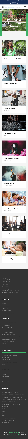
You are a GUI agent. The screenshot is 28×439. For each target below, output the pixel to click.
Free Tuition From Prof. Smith (12, 209)
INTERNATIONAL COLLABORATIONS (11, 418)
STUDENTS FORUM (6, 310)
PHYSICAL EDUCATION (7, 332)
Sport (5, 135)
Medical (5, 85)
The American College (13, 432)
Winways (14, 436)
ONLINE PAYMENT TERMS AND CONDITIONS (13, 395)
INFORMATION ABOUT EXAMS (9, 355)
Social (23, 36)
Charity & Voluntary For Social (12, 58)
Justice (16, 36)
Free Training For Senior (10, 133)
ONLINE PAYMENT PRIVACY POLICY (10, 402)
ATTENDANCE (5, 357)
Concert (6, 185)
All (4, 36)
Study (5, 210)
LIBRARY (4, 344)
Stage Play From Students (11, 158)
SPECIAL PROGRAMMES (8, 313)
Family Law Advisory (9, 108)
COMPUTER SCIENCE (7, 330)
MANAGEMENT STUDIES (8, 341)
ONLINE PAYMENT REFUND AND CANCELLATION (14, 399)
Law (9, 110)
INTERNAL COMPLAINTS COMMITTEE (11, 392)
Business (6, 235)
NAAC (3, 413)
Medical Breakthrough (10, 83)
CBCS (3, 409)
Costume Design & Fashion (9, 339)
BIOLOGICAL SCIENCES (7, 327)
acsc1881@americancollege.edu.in (10, 292)
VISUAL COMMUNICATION (8, 334)
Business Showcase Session (12, 234)
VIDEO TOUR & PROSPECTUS (9, 379)
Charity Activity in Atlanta (11, 259)
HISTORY (4, 304)
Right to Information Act (14, 434)
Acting (5, 160)
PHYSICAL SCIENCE (6, 325)
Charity (9, 36)
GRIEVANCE (5, 406)
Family (5, 110)
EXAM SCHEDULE (6, 360)
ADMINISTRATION (6, 306)
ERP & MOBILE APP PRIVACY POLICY (11, 404)
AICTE (3, 411)
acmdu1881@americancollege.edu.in (10, 290)
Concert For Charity (9, 183)
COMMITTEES (5, 308)
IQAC (3, 416)
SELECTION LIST (6, 381)
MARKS (4, 364)
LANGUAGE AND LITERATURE (9, 323)
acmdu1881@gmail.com (7, 289)
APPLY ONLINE (5, 376)
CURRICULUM (5, 423)
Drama (9, 160)
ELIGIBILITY (4, 374)
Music (10, 185)
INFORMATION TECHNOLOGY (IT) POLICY (12, 397)
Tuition (9, 210)
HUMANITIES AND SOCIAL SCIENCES (11, 337)
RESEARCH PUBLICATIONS (8, 420)
